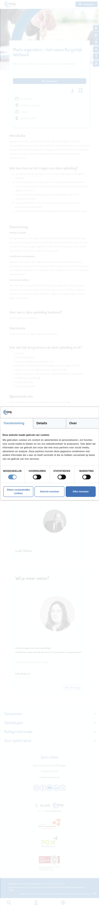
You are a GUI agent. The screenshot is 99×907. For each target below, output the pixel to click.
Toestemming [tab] (13, 423)
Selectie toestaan (49, 491)
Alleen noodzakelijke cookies (18, 491)
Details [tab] (41, 423)
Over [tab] (73, 423)
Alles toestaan (81, 491)
